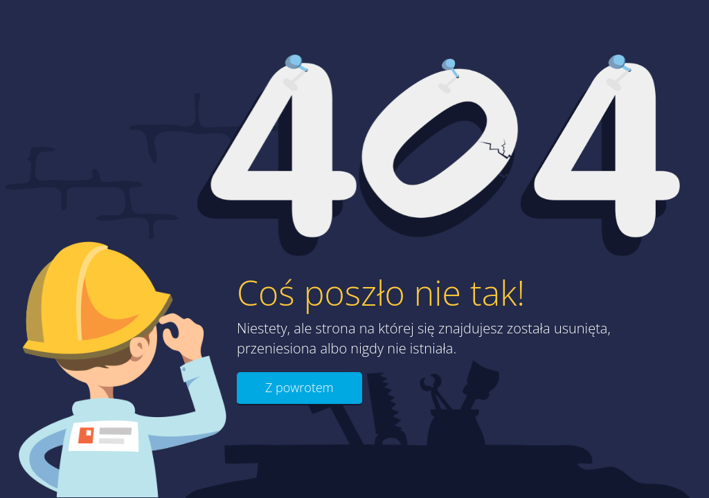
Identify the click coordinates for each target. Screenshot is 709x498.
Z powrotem (299, 387)
